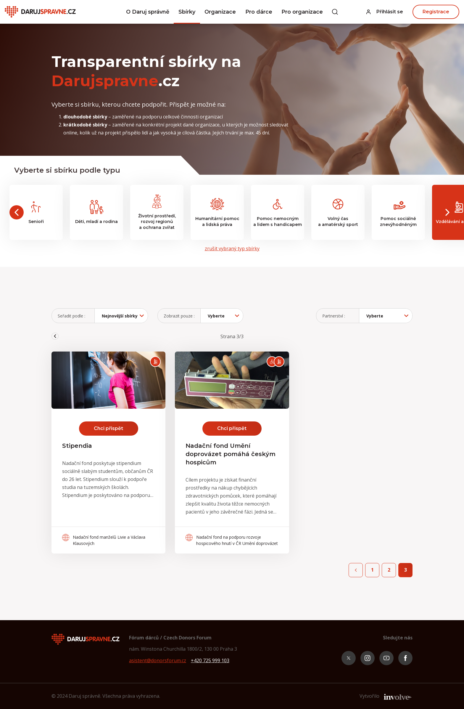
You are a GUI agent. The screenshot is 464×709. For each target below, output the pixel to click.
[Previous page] (356, 570)
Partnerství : (333, 316)
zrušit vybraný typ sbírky (232, 248)
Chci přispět (108, 428)
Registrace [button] (436, 12)
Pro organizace (302, 12)
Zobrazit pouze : (179, 316)
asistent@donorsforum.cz (157, 660)
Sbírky (186, 12)
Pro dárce (258, 12)
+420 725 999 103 (210, 660)
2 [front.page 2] (389, 570)
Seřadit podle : (71, 316)
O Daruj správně (147, 12)
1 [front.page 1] (372, 570)
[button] (384, 12)
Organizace (220, 12)
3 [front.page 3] (405, 570)
